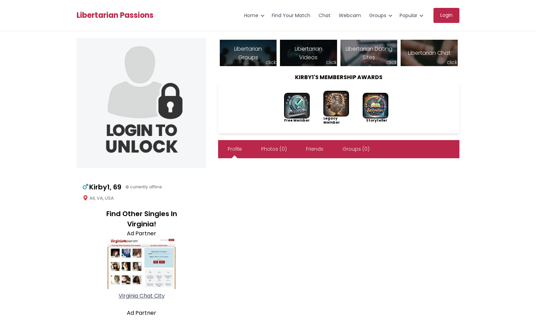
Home (251, 15)
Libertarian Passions (115, 15)
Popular (408, 15)
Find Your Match (291, 15)
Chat (325, 15)
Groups (377, 15)
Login (446, 15)
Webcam (350, 15)
